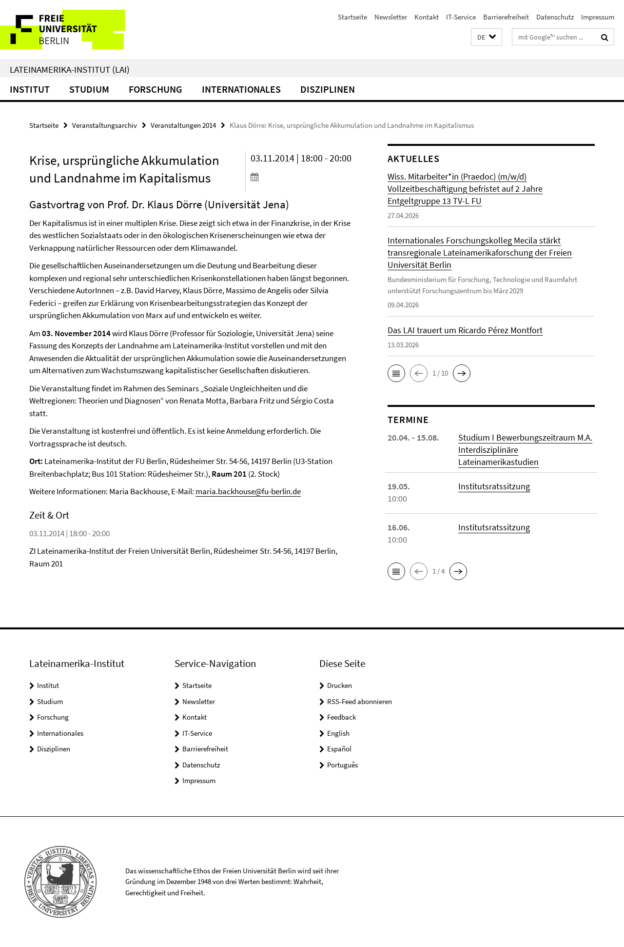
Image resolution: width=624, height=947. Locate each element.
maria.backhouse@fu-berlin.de (248, 491)
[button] (486, 37)
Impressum (597, 16)
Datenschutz (555, 16)
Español (339, 748)
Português (342, 764)
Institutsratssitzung (494, 486)
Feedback (341, 717)
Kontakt (426, 16)
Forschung (155, 89)
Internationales (241, 89)
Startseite (352, 16)
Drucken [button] (339, 685)
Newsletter (390, 16)
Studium (89, 89)
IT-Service (461, 16)
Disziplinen (327, 89)
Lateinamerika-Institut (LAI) (70, 69)
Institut (30, 89)
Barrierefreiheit (506, 16)
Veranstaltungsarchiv (104, 125)
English (338, 733)
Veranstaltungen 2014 (183, 125)
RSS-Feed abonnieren (359, 701)
